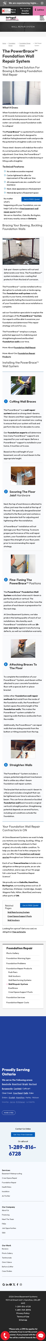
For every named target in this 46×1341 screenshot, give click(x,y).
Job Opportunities (9, 1228)
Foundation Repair (19, 948)
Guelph (12, 1097)
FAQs (4, 1224)
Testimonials (7, 1258)
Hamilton (20, 1097)
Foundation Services (15, 997)
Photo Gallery (12, 953)
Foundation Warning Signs (18, 958)
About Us (5, 1210)
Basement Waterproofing (12, 1173)
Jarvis (12, 1102)
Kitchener (20, 1102)
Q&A (3, 1233)
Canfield (17, 1088)
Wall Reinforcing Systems (19, 980)
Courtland (18, 1093)
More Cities (8, 1113)
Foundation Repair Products (19, 968)
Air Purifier (6, 1196)
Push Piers (12, 972)
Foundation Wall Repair (25, 347)
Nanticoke (27, 1106)
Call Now (40, 10)
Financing (5, 1215)
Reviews (5, 1249)
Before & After (7, 1267)
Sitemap (23, 1320)
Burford (33, 1084)
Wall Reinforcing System (18, 912)
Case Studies (7, 1271)
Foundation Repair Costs (17, 1002)
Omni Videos (7, 1262)
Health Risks (6, 1187)
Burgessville (7, 1088)
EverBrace (13, 988)
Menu (42, 18)
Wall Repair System (18, 984)
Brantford (16, 1084)
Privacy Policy (23, 1313)
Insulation (5, 1191)
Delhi (26, 1093)
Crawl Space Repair (9, 1178)
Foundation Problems (16, 963)
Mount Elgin (16, 1106)
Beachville (6, 1084)
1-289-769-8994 (23, 1309)
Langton (6, 1106)
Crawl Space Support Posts (20, 992)
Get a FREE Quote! (32, 199)
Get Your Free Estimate (23, 1135)
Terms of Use (23, 1316)
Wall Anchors (14, 976)
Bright (25, 1084)
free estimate (19, 931)
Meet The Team (8, 1219)
